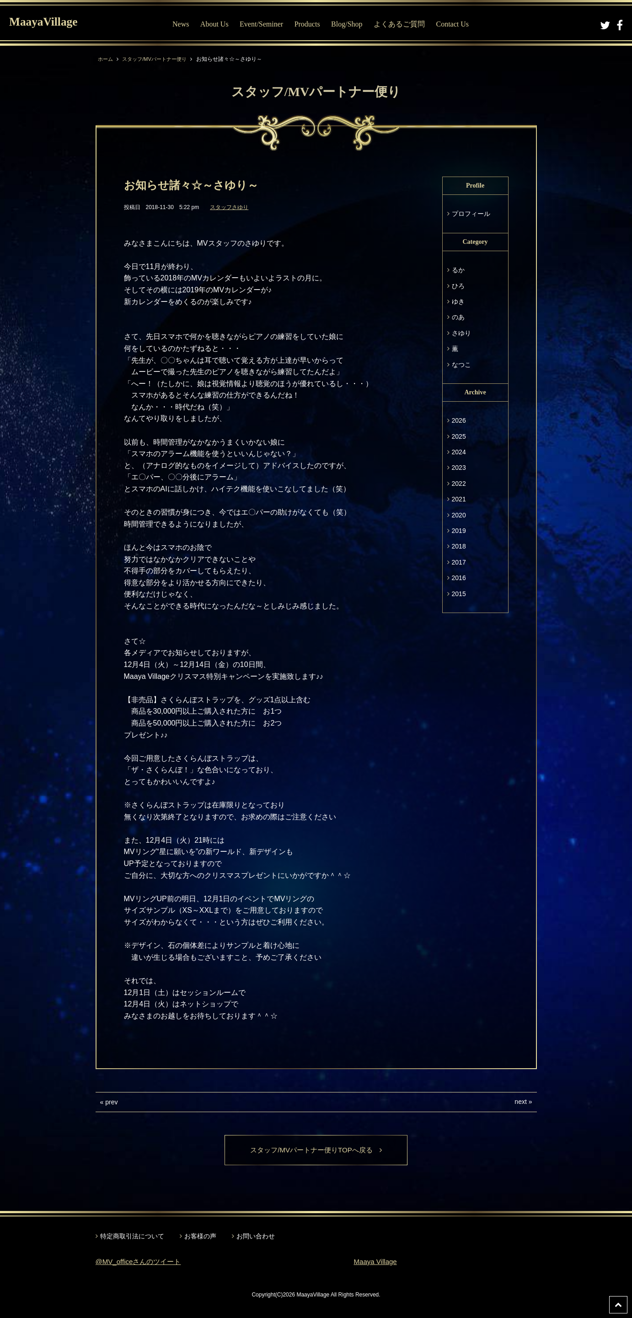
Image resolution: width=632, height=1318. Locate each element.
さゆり (461, 333)
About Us (218, 24)
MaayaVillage (49, 23)
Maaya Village (377, 1262)
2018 (459, 546)
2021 (459, 499)
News (184, 24)
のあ (458, 317)
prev (111, 1102)
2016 (459, 577)
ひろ (458, 286)
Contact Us (456, 24)
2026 (459, 420)
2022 (459, 483)
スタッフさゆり (229, 207)
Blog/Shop (350, 24)
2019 (459, 530)
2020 (459, 515)
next (520, 1101)
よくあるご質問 (402, 24)
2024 (459, 452)
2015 (459, 593)
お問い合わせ (255, 1237)
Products (311, 24)
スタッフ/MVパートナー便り (158, 59)
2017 (459, 562)
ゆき (458, 301)
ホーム (106, 59)
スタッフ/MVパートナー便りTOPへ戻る (316, 1150)
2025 (459, 436)
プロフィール (471, 213)
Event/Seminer (265, 24)
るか (458, 270)
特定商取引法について (132, 1237)
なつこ (461, 364)
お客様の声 (200, 1237)
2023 (459, 467)
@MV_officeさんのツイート (141, 1262)
